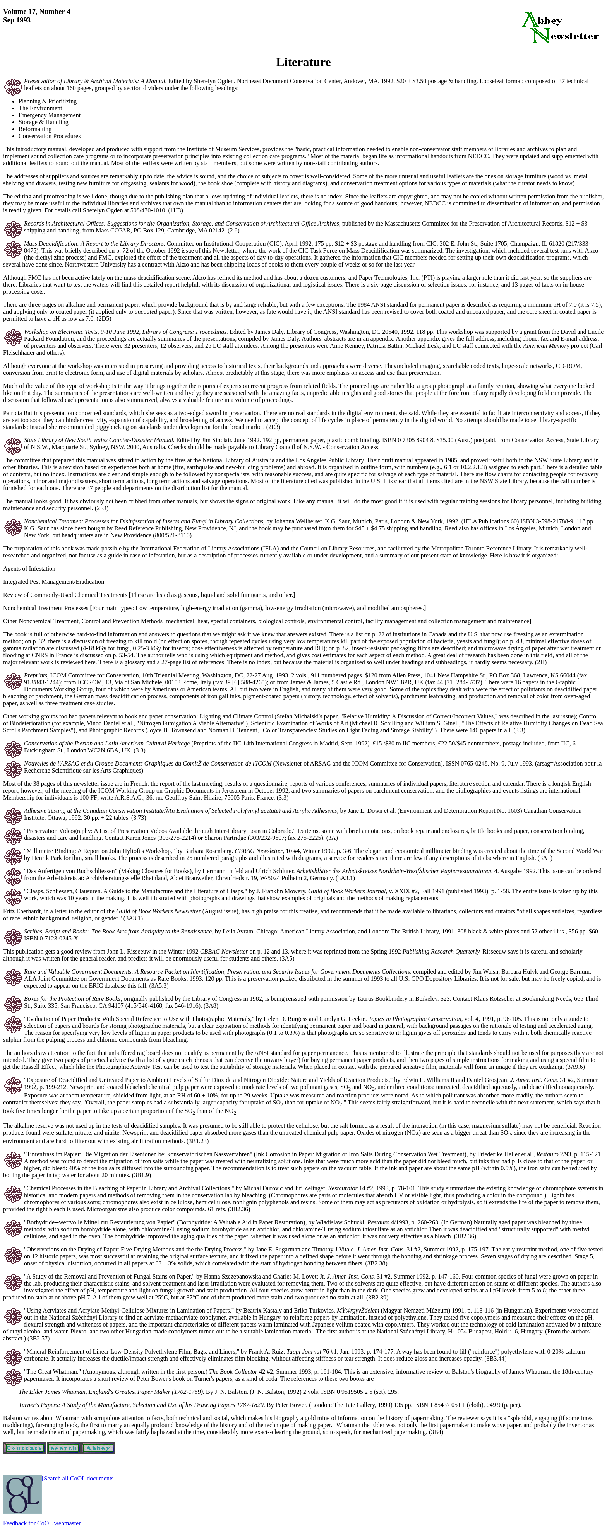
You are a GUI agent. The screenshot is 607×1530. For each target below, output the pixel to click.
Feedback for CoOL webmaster (42, 1523)
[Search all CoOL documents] (79, 1478)
